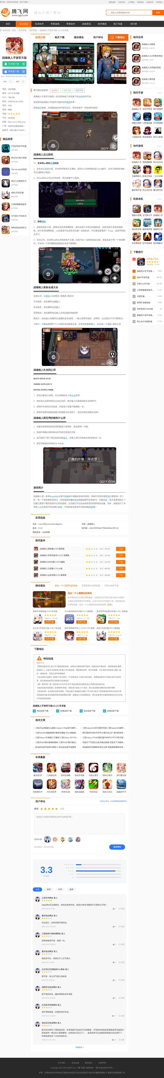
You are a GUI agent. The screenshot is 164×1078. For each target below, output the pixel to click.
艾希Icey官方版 (143, 284)
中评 (60, 889)
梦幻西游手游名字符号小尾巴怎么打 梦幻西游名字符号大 (104, 733)
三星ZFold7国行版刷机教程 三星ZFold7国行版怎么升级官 (57, 742)
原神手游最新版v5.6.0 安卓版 (45, 611)
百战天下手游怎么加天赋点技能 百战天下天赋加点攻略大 (104, 742)
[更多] (109, 605)
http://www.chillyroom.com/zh (17, 122)
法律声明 (102, 1063)
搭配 (91, 507)
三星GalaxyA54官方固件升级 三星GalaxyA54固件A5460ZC (104, 728)
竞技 (76, 500)
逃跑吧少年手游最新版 (146, 271)
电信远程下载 (42, 711)
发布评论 (117, 847)
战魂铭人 (55, 90)
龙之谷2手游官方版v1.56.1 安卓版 (47, 628)
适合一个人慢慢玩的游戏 (80, 593)
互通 (52, 163)
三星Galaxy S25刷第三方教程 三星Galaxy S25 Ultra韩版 (57, 738)
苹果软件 (70, 24)
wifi (111, 231)
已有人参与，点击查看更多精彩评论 (113, 801)
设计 (110, 496)
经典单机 (140, 2)
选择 (60, 507)
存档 (47, 169)
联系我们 (89, 1063)
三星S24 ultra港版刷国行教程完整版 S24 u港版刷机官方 (57, 733)
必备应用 (150, 2)
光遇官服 (141, 296)
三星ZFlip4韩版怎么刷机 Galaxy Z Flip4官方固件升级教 (57, 728)
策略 (67, 496)
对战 (105, 500)
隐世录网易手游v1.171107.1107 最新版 (80, 628)
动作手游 (67, 90)
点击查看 (46, 532)
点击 (73, 395)
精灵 (48, 296)
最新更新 (112, 2)
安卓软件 (39, 24)
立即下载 (50, 622)
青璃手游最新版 (143, 303)
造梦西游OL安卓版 (145, 309)
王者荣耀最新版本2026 (146, 290)
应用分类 (121, 2)
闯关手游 (79, 90)
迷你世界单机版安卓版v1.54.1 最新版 (112, 611)
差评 (71, 889)
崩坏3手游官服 (143, 277)
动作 (81, 96)
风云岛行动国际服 (144, 321)
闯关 (68, 102)
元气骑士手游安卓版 (155, 259)
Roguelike (54, 496)
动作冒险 (33, 30)
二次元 (41, 507)
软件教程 (102, 24)
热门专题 (118, 24)
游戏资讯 (86, 24)
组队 (44, 221)
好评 (49, 889)
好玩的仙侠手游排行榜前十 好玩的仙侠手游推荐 (55, 747)
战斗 (65, 438)
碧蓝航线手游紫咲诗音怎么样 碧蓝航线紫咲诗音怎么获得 (104, 747)
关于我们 (62, 1063)
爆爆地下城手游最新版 (146, 315)
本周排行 (159, 2)
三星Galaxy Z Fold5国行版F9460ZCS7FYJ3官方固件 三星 (104, 738)
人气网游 (131, 2)
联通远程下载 (66, 711)
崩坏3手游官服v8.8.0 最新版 (108, 628)
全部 (37, 889)
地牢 (40, 108)
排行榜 (133, 24)
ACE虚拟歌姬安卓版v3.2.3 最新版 (79, 611)
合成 (50, 287)
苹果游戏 (55, 24)
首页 (8, 24)
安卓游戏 (23, 24)
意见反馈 (75, 1063)
